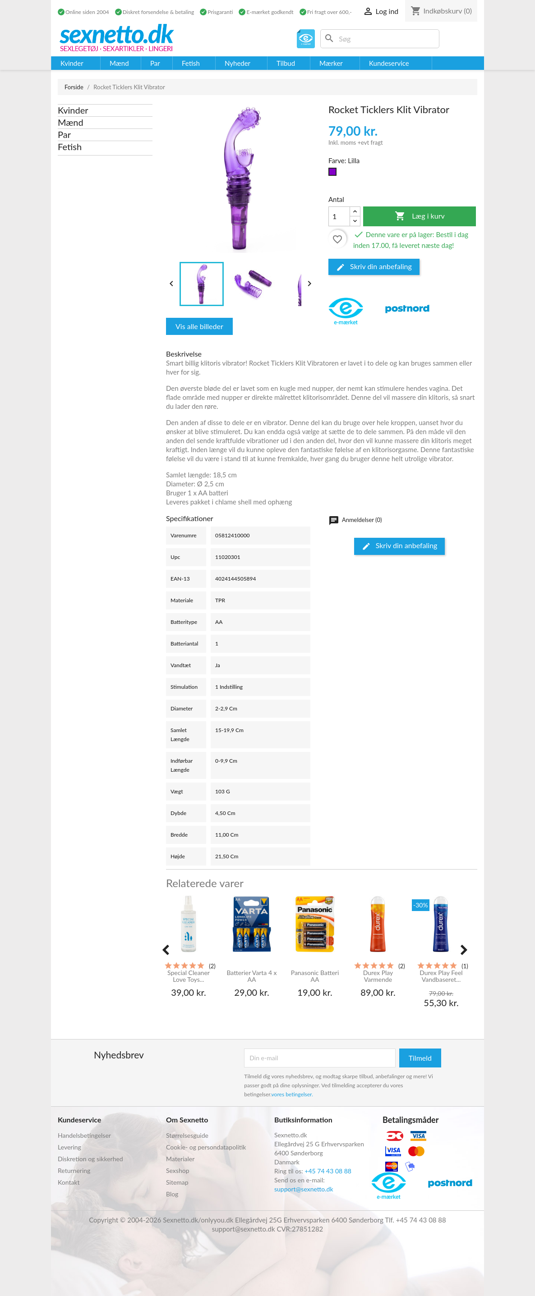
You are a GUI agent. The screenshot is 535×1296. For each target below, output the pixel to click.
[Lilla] (334, 174)
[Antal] (339, 216)
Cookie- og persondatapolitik (206, 1147)
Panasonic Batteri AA (315, 976)
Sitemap (177, 1182)
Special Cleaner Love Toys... (188, 976)
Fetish (70, 146)
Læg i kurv (420, 216)
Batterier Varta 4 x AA (251, 976)
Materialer (180, 1159)
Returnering (74, 1170)
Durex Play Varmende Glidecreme (378, 976)
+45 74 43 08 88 (327, 1171)
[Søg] (379, 38)
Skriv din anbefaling (374, 267)
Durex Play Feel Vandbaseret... (441, 976)
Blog (172, 1194)
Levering (69, 1147)
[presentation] (165, 950)
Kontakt (69, 1182)
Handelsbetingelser (84, 1135)
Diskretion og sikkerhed (90, 1159)
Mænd (70, 122)
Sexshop (177, 1170)
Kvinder (73, 109)
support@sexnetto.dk (303, 1189)
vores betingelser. (292, 1094)
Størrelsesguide (187, 1135)
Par (64, 134)
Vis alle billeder (199, 326)
